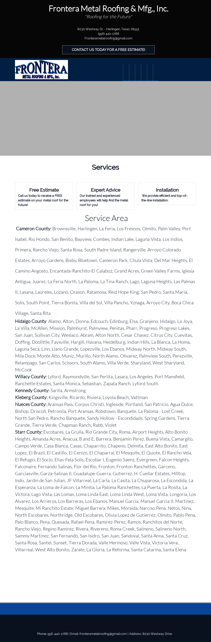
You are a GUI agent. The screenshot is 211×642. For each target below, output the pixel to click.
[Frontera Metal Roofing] (41, 69)
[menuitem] (126, 72)
